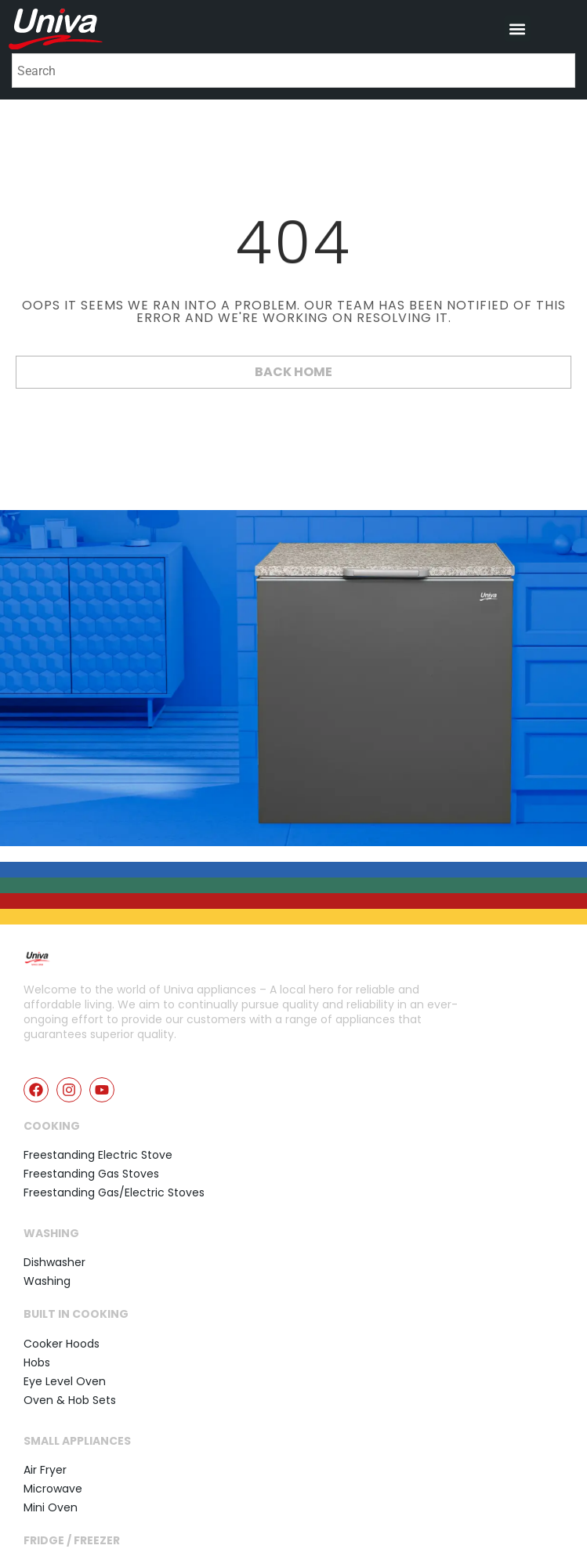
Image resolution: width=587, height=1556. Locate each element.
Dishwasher (54, 1262)
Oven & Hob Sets (70, 1400)
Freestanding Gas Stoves (91, 1173)
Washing (47, 1281)
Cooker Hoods (62, 1344)
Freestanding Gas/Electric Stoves (114, 1192)
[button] (518, 29)
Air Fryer (45, 1470)
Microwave (53, 1488)
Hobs (37, 1362)
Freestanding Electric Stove (98, 1155)
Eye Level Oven (65, 1381)
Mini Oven (51, 1507)
